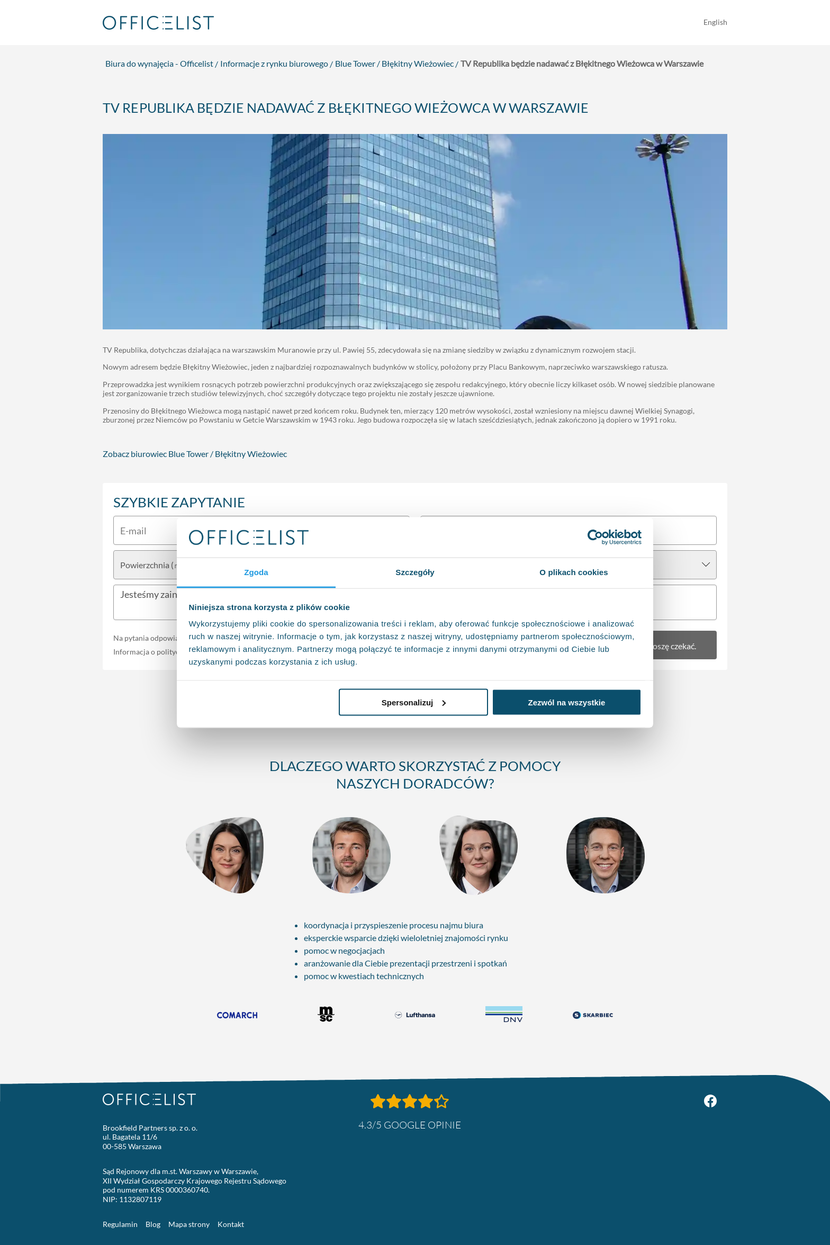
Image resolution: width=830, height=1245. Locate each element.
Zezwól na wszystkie (566, 701)
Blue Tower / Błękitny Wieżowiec (394, 63)
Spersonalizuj (414, 701)
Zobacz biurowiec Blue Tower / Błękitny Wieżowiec (195, 454)
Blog (153, 1224)
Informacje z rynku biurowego (274, 63)
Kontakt (231, 1224)
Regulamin (120, 1224)
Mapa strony (189, 1224)
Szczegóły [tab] (414, 572)
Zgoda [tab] (256, 572)
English (715, 21)
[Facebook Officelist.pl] (710, 1101)
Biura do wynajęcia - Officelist (159, 63)
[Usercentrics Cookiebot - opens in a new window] (595, 537)
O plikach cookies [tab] (573, 572)
